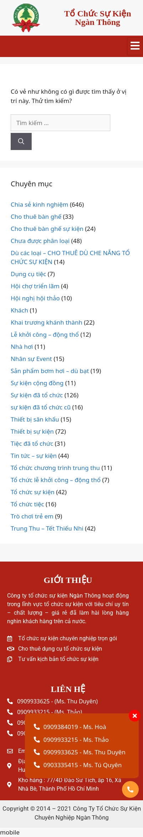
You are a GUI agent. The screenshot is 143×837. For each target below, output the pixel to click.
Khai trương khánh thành (47, 322)
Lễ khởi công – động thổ (45, 334)
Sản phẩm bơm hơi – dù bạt (50, 371)
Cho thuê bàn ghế (36, 216)
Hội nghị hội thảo (35, 298)
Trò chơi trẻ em (32, 516)
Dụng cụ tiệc (28, 274)
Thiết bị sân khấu (35, 419)
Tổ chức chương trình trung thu (55, 468)
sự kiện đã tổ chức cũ (41, 407)
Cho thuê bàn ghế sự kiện (47, 228)
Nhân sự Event (31, 359)
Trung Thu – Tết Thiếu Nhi (47, 528)
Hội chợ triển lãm (35, 286)
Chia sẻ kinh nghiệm (39, 204)
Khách (19, 310)
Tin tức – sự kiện (34, 455)
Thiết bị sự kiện (32, 431)
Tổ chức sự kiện (32, 492)
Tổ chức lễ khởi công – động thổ (56, 480)
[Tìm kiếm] (21, 141)
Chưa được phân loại (40, 241)
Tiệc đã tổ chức (32, 443)
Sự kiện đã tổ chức (37, 395)
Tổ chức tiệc (27, 504)
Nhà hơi (22, 346)
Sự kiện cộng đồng (37, 383)
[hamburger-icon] (135, 46)
